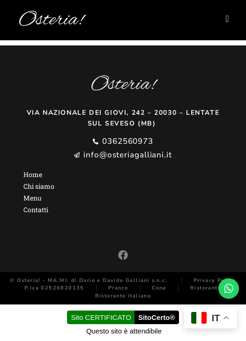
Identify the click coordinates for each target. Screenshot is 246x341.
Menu (32, 197)
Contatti (35, 209)
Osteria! (51, 20)
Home (32, 174)
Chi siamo (38, 186)
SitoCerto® (156, 317)
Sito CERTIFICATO (101, 317)
